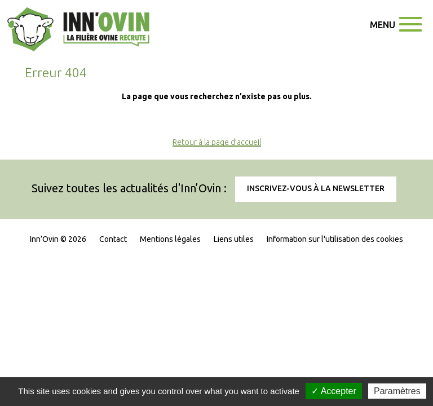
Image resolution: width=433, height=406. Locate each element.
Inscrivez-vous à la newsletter (316, 188)
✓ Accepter (333, 391)
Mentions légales (170, 239)
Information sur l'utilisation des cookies (335, 239)
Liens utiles (234, 239)
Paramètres (397, 391)
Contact (113, 239)
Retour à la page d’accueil (217, 142)
